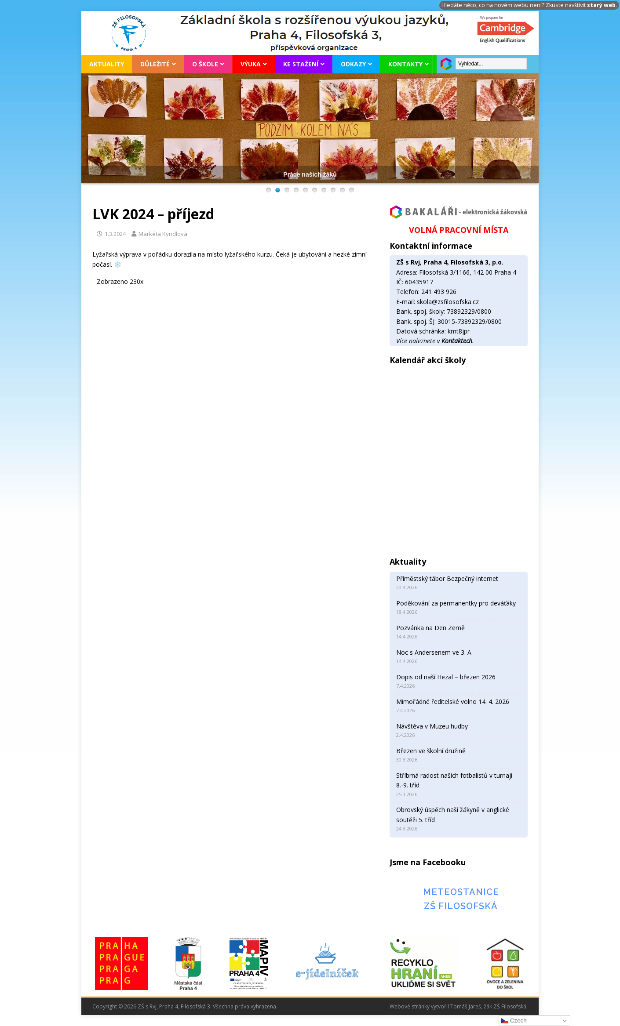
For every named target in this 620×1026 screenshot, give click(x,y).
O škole (205, 64)
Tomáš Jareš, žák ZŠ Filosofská (488, 1006)
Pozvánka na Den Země (430, 628)
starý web (601, 5)
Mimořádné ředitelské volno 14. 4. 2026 (452, 701)
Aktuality (106, 64)
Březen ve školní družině (431, 751)
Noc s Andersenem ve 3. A (433, 652)
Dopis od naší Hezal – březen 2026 (446, 677)
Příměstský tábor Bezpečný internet (447, 578)
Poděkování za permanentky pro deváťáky (456, 603)
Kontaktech (456, 341)
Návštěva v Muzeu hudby (432, 726)
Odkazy (353, 64)
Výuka (251, 64)
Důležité (155, 64)
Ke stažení (300, 64)
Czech (513, 1020)
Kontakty (405, 64)
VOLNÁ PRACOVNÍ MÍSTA (458, 230)
